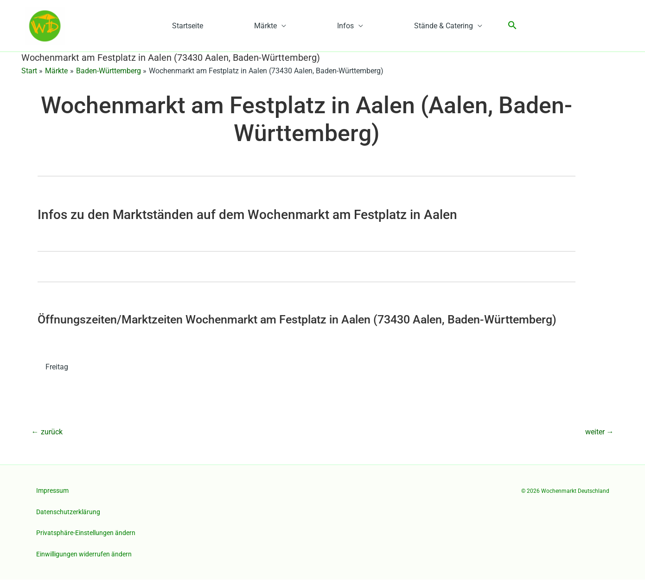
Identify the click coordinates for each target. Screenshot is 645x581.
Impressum (52, 492)
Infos (345, 26)
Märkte (265, 26)
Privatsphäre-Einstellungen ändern (85, 534)
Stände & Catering (443, 26)
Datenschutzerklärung (68, 513)
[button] (512, 26)
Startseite (187, 26)
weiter (599, 433)
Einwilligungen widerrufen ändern (84, 555)
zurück (47, 433)
